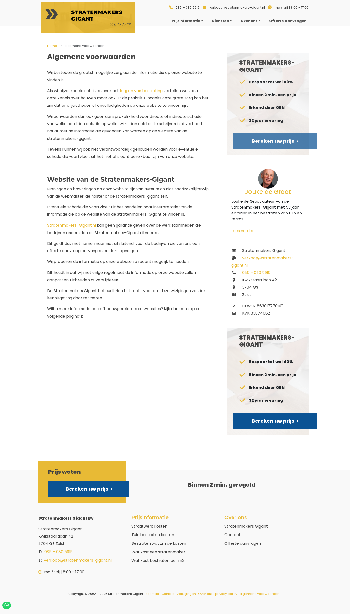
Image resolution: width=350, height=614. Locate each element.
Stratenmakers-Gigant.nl (71, 225)
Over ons (249, 20)
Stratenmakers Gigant (246, 526)
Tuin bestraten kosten (152, 535)
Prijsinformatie (186, 20)
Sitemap (152, 593)
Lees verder (242, 231)
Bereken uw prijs (89, 488)
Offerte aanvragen (242, 543)
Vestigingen (186, 593)
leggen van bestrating (141, 91)
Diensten (220, 20)
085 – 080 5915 (187, 7)
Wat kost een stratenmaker (158, 552)
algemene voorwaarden (259, 593)
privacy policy (226, 593)
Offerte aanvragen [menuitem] (288, 20)
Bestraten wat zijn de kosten (158, 543)
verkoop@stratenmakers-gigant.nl (237, 7)
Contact (232, 535)
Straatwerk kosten (149, 526)
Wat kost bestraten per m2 (157, 560)
